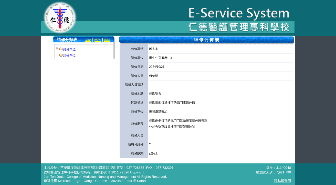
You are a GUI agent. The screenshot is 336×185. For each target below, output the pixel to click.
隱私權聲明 (282, 181)
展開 (107, 40)
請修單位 (69, 55)
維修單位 (69, 49)
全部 (88, 40)
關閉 (97, 40)
